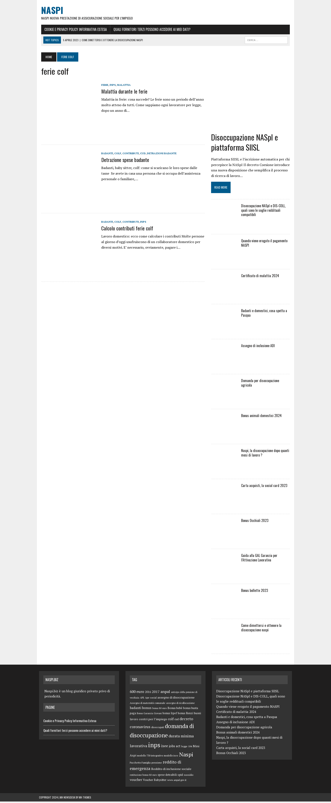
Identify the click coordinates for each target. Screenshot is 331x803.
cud (141, 153)
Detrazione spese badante (123, 160)
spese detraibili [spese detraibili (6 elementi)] (167, 776)
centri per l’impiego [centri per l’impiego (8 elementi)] (153, 720)
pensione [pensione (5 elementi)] (156, 764)
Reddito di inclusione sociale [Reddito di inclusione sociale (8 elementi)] (171, 770)
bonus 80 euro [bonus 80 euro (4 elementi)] (159, 709)
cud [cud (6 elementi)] (176, 720)
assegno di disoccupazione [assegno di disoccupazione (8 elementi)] (176, 699)
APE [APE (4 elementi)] (142, 698)
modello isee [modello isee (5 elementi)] (171, 756)
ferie (102, 85)
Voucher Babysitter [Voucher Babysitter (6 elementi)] (154, 781)
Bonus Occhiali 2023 (255, 521)
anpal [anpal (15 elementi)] (165, 692)
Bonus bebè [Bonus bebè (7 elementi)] (175, 709)
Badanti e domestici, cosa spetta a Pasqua (265, 314)
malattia (121, 85)
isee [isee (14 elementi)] (164, 747)
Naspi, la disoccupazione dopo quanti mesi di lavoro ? (266, 454)
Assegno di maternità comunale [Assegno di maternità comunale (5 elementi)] (147, 704)
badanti (105, 153)
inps (110, 85)
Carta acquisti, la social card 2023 (265, 486)
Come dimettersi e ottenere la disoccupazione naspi (262, 629)
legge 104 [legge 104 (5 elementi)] (186, 747)
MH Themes (85, 799)
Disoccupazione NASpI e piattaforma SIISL (245, 143)
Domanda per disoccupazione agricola (267, 381)
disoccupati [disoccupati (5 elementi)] (157, 728)
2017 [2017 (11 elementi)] (156, 693)
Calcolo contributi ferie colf (125, 228)
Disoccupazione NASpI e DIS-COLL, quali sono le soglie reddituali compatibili (264, 211)
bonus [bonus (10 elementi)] (146, 709)
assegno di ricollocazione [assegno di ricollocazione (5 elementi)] (180, 704)
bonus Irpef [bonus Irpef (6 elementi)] (170, 715)
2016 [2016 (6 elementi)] (148, 693)
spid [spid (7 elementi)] (180, 776)
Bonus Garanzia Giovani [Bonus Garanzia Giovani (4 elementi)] (149, 714)
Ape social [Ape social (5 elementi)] (151, 698)
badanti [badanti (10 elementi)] (135, 709)
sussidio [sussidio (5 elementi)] (188, 776)
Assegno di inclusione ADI (259, 346)
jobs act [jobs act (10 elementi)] (174, 747)
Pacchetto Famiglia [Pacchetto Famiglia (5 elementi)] (140, 764)
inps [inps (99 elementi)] (154, 746)
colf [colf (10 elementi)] (171, 720)
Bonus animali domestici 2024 (262, 416)
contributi (128, 153)
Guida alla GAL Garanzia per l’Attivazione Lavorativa (260, 559)
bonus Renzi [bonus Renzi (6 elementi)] (185, 715)
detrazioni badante (159, 153)
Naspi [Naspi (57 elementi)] (186, 755)
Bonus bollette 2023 (255, 591)
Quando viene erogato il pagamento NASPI (265, 244)
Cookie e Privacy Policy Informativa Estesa (73, 29)
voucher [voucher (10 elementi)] (136, 781)
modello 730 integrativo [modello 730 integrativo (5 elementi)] (150, 756)
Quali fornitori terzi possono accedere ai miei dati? (149, 29)
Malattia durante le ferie (122, 91)
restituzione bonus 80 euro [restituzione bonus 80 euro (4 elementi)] (143, 776)
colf (115, 153)
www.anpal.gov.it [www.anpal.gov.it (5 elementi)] (176, 781)
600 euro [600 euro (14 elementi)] (137, 692)
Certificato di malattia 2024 (261, 277)
